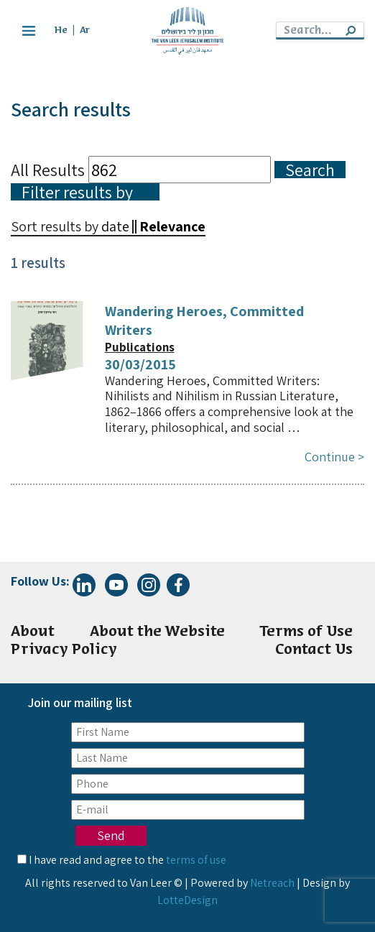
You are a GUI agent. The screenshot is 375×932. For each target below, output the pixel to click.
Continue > (334, 456)
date (115, 226)
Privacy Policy (64, 650)
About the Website (157, 632)
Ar (85, 30)
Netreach (272, 882)
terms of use (196, 859)
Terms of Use (306, 632)
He (61, 30)
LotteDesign (187, 900)
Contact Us (314, 650)
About (33, 632)
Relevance (172, 226)
